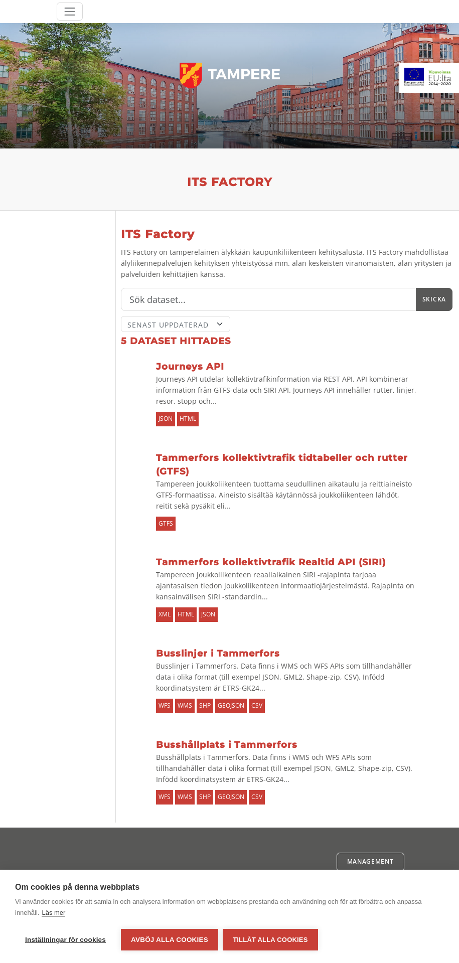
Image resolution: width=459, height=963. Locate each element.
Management (370, 861)
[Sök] (268, 299)
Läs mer (53, 913)
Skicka (434, 299)
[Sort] (175, 324)
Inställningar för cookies (65, 939)
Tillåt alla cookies (270, 939)
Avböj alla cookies (169, 939)
